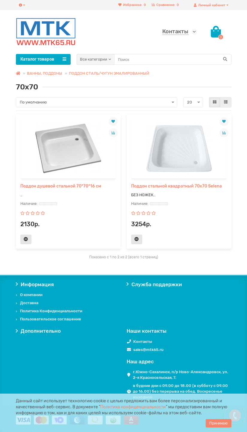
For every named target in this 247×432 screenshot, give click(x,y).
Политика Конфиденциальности (51, 311)
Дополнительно (38, 331)
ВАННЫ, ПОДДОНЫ (44, 73)
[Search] (172, 59)
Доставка (29, 303)
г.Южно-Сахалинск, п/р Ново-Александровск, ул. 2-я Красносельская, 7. (180, 375)
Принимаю (218, 423)
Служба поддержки (154, 284)
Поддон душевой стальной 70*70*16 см (60, 186)
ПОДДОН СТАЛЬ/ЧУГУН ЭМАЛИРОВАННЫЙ (109, 73)
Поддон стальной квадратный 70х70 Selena (176, 186)
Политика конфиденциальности (133, 407)
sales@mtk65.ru (148, 349)
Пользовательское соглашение (50, 319)
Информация (35, 284)
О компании (31, 294)
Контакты (142, 341)
